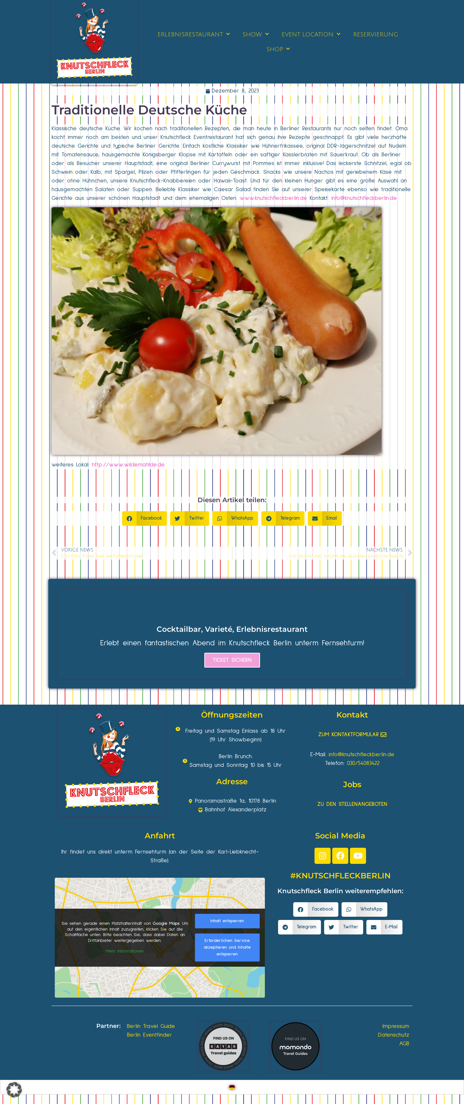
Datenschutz (393, 1035)
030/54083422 (363, 763)
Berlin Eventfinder (149, 1035)
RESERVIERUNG (375, 34)
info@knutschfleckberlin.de (364, 198)
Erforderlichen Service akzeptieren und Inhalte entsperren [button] (227, 947)
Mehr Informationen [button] (125, 951)
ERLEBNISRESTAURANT (194, 34)
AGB (404, 1044)
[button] (144, 518)
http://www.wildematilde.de (128, 465)
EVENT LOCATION (311, 34)
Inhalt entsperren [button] (227, 921)
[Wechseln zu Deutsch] (232, 1087)
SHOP (278, 49)
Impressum (395, 1026)
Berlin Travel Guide (151, 1026)
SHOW (256, 34)
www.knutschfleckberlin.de (273, 198)
